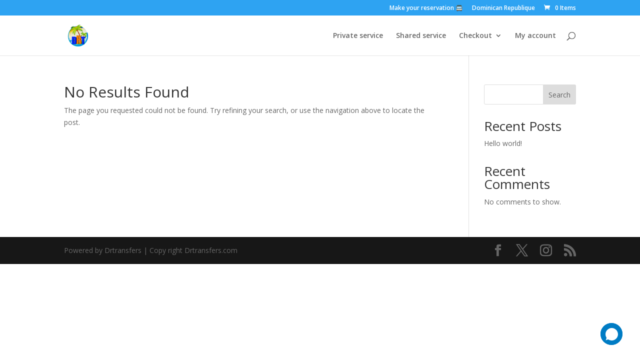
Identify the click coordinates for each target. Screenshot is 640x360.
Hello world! (503, 143)
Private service (358, 36)
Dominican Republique (503, 8)
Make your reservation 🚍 (426, 8)
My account (535, 36)
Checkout (475, 36)
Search (559, 95)
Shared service (421, 36)
